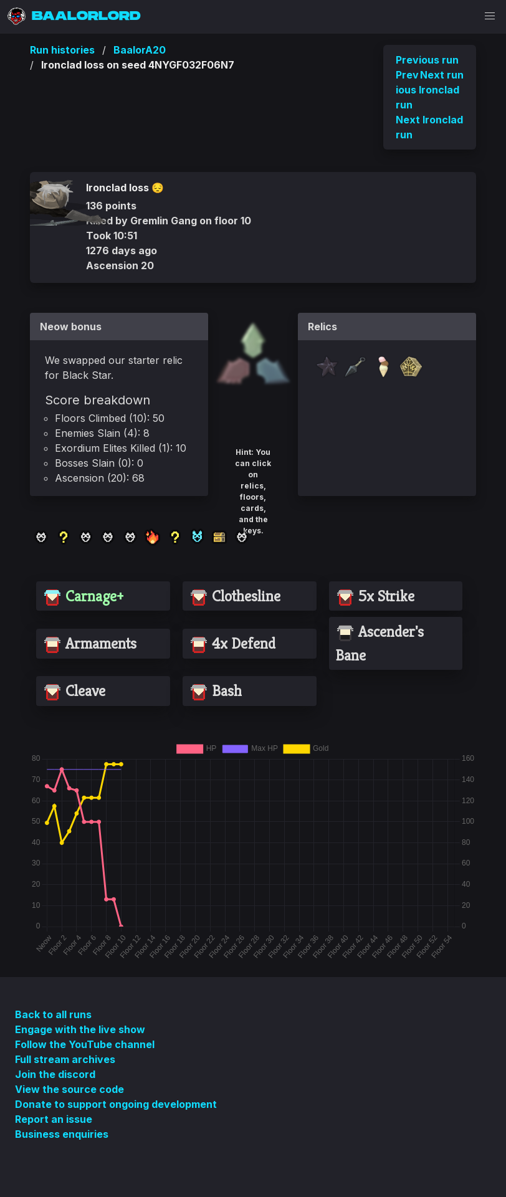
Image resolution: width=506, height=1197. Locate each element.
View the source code (69, 1089)
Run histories (62, 50)
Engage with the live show (80, 1029)
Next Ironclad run (429, 127)
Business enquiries (61, 1134)
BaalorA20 (139, 50)
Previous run (427, 60)
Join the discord (55, 1074)
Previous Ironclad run (427, 90)
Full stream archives (65, 1059)
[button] (490, 16)
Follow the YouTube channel (85, 1044)
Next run (442, 75)
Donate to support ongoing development (116, 1104)
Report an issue (53, 1119)
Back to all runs (53, 1014)
